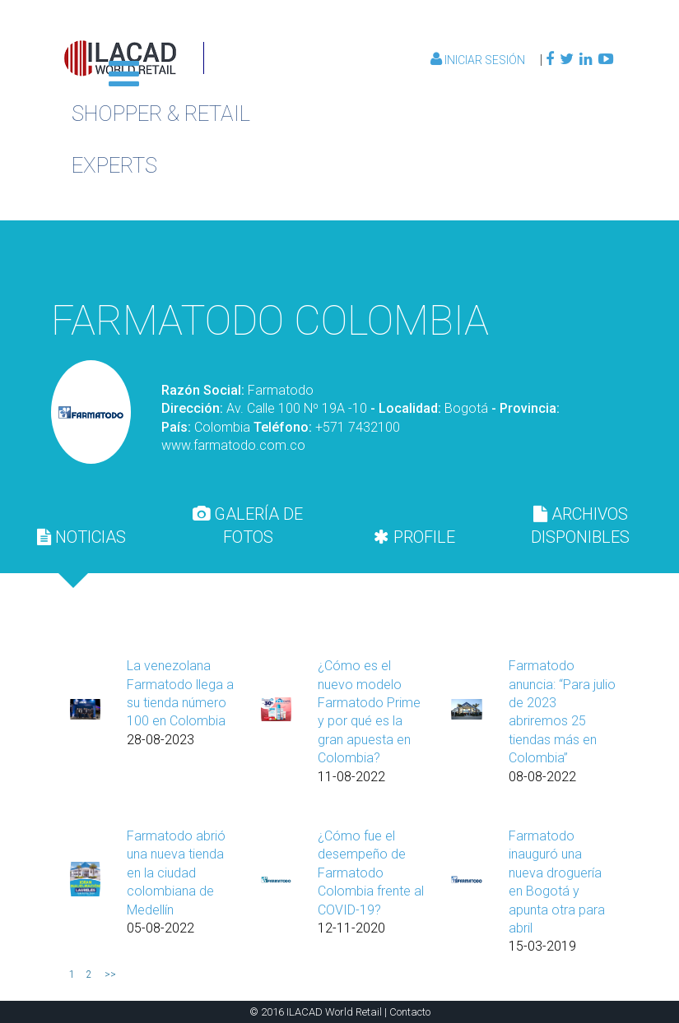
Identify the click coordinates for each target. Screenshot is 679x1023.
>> (110, 974)
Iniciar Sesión (479, 60)
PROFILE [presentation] (414, 537)
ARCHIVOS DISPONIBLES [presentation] (580, 525)
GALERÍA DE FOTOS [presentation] (248, 525)
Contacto (409, 1012)
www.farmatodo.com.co (233, 445)
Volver (531, 258)
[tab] (81, 537)
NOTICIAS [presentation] (81, 537)
